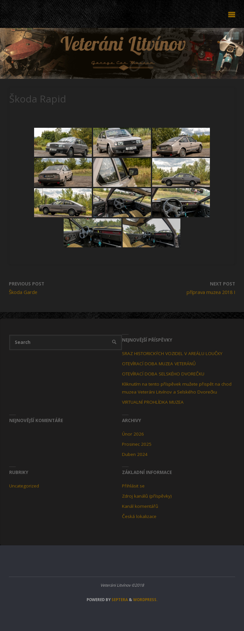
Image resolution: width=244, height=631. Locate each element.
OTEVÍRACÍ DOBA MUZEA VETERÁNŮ (159, 364)
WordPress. (145, 599)
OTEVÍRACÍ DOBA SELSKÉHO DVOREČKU (163, 374)
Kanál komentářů (140, 506)
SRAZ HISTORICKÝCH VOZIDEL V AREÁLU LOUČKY (172, 353)
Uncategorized (24, 486)
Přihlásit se (133, 486)
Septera (119, 599)
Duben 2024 (135, 454)
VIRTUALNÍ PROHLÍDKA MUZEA (153, 402)
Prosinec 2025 (137, 444)
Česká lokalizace (139, 516)
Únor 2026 (133, 434)
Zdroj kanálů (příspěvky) (147, 496)
